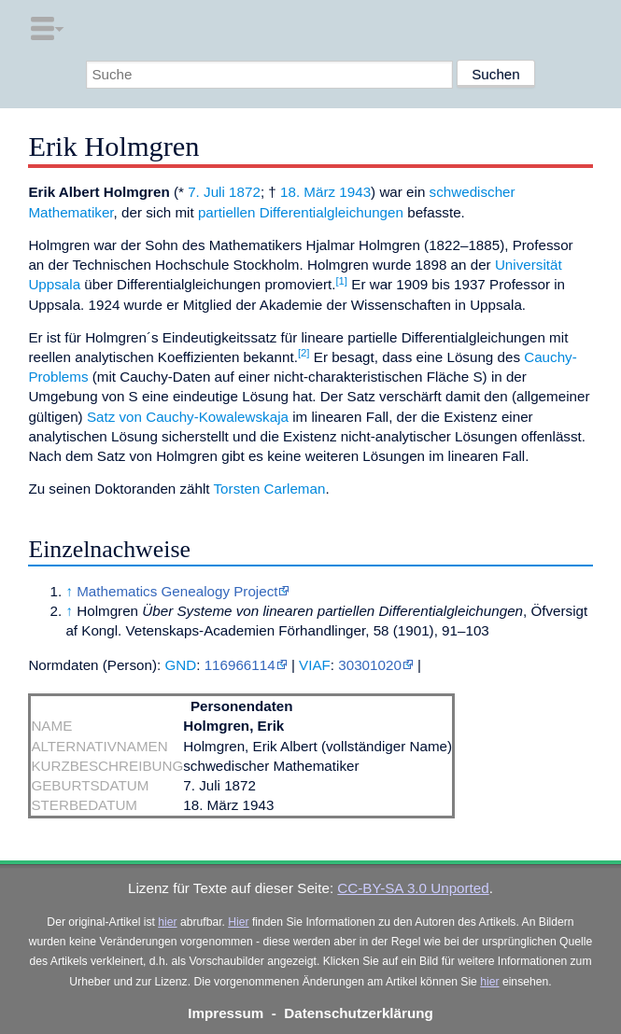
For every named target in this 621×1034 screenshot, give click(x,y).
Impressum (225, 1013)
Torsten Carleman (270, 488)
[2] (304, 352)
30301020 (370, 665)
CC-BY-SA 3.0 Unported (412, 888)
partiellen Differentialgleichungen (300, 212)
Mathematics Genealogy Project (177, 591)
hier (167, 922)
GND (180, 665)
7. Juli (206, 192)
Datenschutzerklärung (358, 1013)
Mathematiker (70, 212)
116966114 (240, 665)
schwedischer (472, 192)
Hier (238, 922)
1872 (245, 192)
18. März (307, 192)
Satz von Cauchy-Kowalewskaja (188, 417)
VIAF (315, 665)
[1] (341, 280)
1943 (355, 192)
